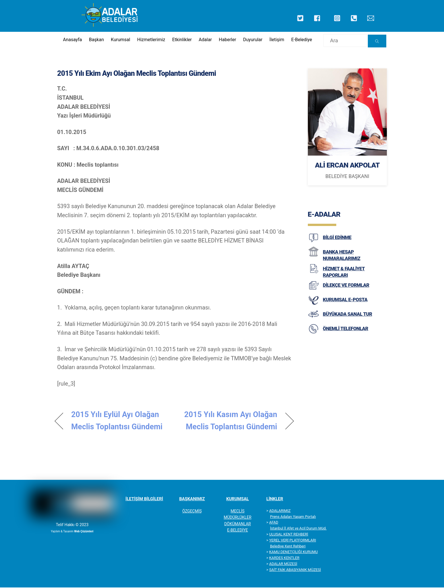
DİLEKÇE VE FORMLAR (346, 289)
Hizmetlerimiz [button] (150, 40)
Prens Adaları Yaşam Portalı (293, 517)
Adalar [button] (204, 40)
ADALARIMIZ (280, 511)
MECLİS (237, 511)
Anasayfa (71, 40)
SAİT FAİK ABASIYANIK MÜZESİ (295, 570)
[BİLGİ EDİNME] (313, 246)
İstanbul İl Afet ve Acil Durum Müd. (298, 529)
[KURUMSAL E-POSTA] (313, 308)
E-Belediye (301, 40)
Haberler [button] (227, 40)
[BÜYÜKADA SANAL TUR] (313, 322)
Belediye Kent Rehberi (288, 546)
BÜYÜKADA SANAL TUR (347, 318)
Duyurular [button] (252, 40)
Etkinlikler (181, 40)
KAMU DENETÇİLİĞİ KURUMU (293, 552)
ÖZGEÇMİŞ (192, 511)
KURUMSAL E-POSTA (345, 303)
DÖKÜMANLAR (237, 524)
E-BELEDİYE (237, 530)
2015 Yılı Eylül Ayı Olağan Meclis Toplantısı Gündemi (117, 421)
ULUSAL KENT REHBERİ (288, 535)
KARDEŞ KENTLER (284, 558)
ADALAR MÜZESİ (283, 564)
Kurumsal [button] (119, 40)
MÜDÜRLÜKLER (237, 518)
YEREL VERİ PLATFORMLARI (292, 540)
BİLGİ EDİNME (337, 241)
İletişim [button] (276, 40)
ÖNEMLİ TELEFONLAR (345, 332)
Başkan (95, 40)
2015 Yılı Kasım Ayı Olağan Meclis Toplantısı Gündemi (229, 421)
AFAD (273, 523)
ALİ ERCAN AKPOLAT (347, 166)
